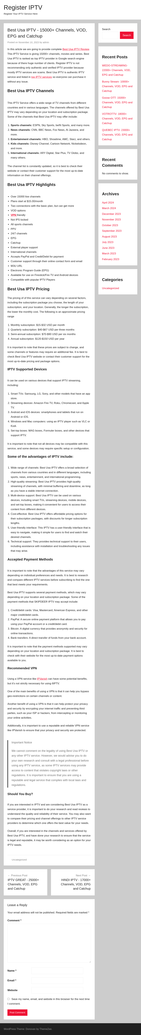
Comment (14, 920)
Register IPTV (23, 7)
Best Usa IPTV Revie (74, 49)
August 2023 (109, 236)
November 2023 (111, 219)
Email (11, 980)
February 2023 (110, 259)
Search (106, 29)
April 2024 (108, 202)
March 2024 (109, 208)
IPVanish (42, 678)
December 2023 (111, 213)
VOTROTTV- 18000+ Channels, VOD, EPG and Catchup (117, 118)
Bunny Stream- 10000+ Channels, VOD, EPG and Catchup (117, 86)
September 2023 (112, 230)
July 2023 (107, 242)
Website (12, 990)
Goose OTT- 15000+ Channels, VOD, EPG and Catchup (117, 102)
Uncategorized (19, 859)
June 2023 (108, 247)
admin (46, 42)
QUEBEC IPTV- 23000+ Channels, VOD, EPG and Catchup (117, 135)
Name (11, 970)
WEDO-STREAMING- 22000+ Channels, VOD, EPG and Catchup (116, 70)
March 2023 (109, 253)
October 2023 (110, 225)
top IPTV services (41, 77)
